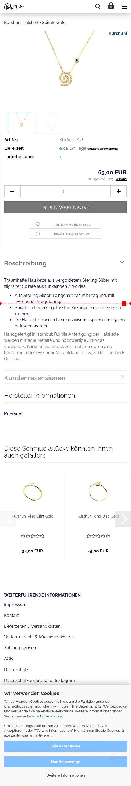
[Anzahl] (65, 191)
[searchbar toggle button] (97, 6)
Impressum (15, 604)
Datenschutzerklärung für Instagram (39, 680)
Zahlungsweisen (20, 647)
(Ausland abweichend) (102, 149)
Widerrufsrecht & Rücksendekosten (39, 636)
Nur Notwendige (65, 762)
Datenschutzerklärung (45, 716)
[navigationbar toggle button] (124, 6)
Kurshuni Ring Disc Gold (98, 516)
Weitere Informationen (65, 775)
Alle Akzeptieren (65, 746)
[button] (12, 191)
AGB (8, 658)
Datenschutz (16, 669)
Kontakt (11, 615)
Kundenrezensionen (35, 378)
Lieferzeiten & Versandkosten (32, 626)
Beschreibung (25, 263)
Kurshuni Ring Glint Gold (33, 516)
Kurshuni (118, 33)
